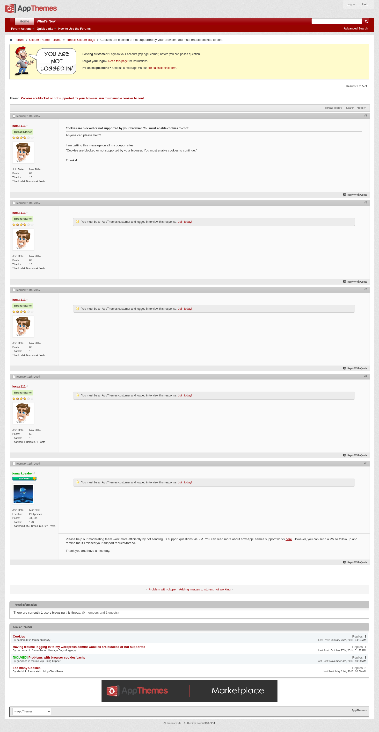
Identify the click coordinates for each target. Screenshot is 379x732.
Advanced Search (356, 28)
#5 (365, 463)
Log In (351, 4)
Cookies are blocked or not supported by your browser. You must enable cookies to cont (82, 98)
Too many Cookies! (27, 668)
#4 (365, 376)
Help (365, 4)
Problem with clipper (162, 589)
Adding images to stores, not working (205, 589)
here (289, 539)
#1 (365, 115)
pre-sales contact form (162, 68)
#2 (365, 202)
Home (24, 21)
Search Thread (355, 107)
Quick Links (45, 28)
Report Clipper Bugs (81, 40)
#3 (365, 289)
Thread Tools (332, 107)
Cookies (19, 636)
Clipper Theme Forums (45, 40)
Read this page (118, 61)
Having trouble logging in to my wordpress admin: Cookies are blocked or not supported (79, 647)
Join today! (185, 221)
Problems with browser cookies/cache (57, 657)
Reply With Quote (355, 194)
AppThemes (359, 710)
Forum (19, 40)
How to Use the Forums (74, 28)
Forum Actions (21, 28)
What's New (46, 21)
